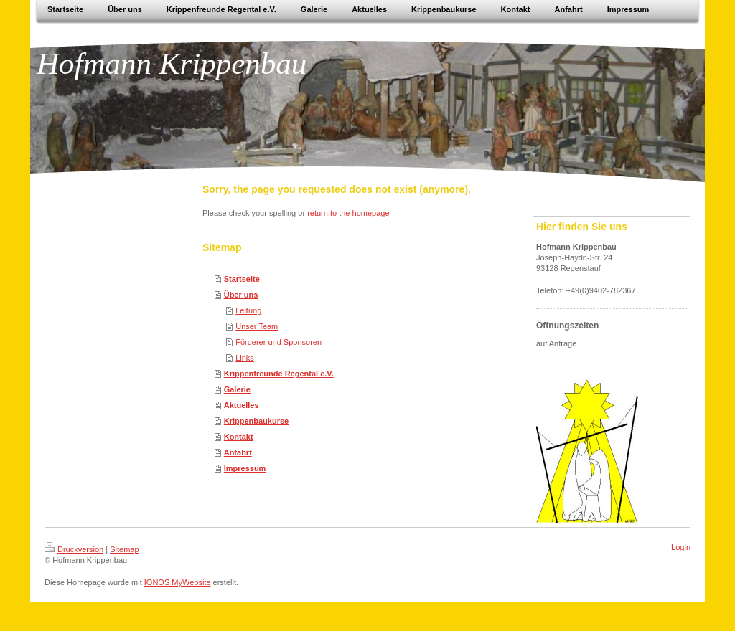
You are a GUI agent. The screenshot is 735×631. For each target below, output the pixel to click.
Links (244, 358)
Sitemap (124, 549)
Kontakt (238, 436)
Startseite (242, 279)
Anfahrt (238, 452)
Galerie (237, 389)
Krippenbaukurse (256, 421)
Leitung (248, 310)
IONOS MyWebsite (177, 582)
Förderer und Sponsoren (278, 342)
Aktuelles (241, 405)
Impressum (245, 468)
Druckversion (74, 549)
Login (680, 547)
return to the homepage (348, 213)
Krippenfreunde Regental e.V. (279, 373)
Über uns (241, 294)
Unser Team (256, 326)
